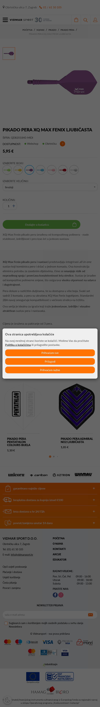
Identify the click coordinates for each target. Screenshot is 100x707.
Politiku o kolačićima (18, 344)
